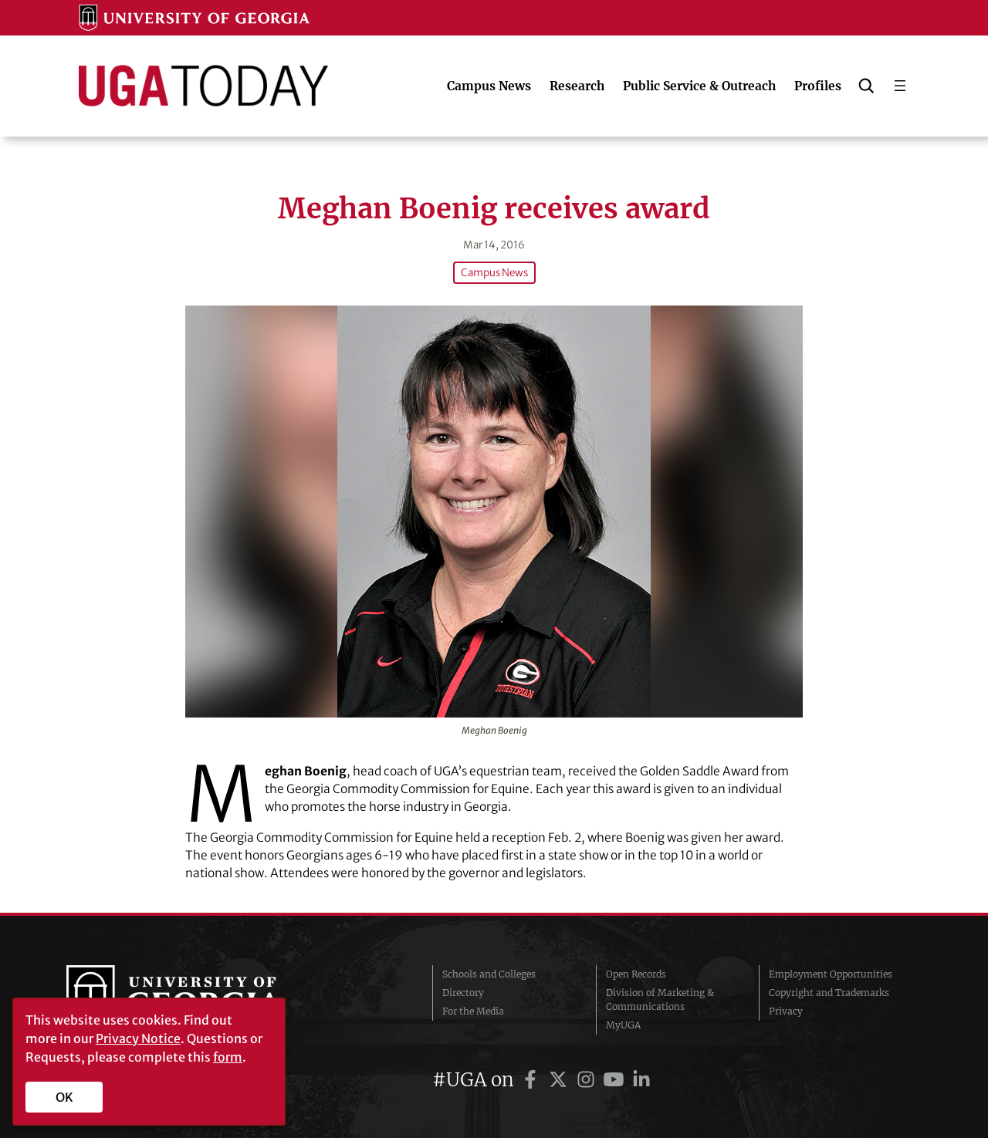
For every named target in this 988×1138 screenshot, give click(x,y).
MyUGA (623, 1025)
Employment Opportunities (830, 974)
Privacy (786, 1011)
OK (64, 1097)
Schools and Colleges (489, 974)
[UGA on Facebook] (532, 1080)
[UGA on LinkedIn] (641, 1080)
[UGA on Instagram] (588, 1080)
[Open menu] (900, 85)
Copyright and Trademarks (829, 992)
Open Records (636, 974)
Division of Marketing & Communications (660, 999)
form (227, 1057)
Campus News (494, 272)
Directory (463, 992)
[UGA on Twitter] (560, 1080)
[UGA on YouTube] (616, 1080)
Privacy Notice (138, 1038)
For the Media (473, 1011)
